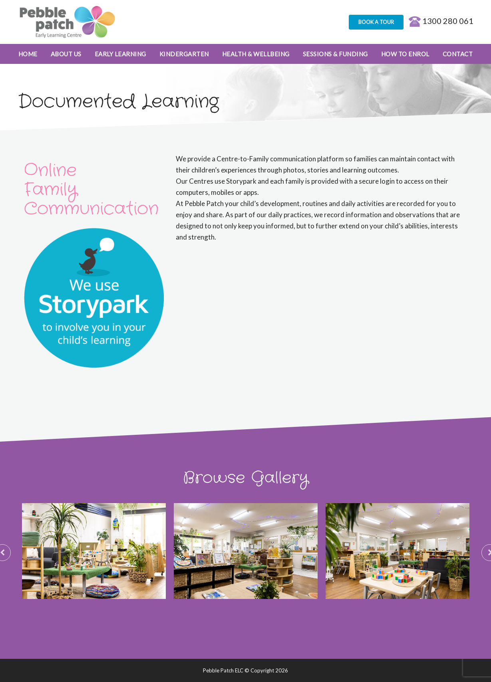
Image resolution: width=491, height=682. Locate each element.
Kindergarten (184, 53)
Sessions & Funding (335, 53)
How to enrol (405, 53)
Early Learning (120, 53)
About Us (66, 53)
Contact (458, 53)
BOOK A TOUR (376, 22)
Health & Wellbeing (256, 53)
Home (28, 53)
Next (485, 551)
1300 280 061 (441, 21)
